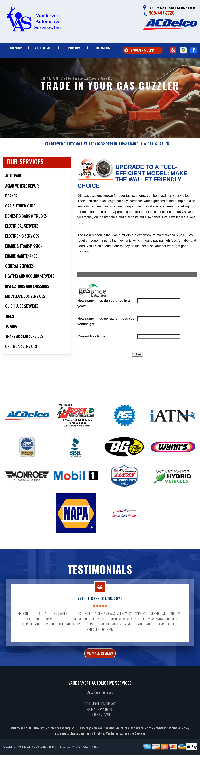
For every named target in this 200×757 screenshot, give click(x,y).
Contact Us (102, 47)
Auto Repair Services (100, 710)
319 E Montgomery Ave (75, 78)
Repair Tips (73, 47)
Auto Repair (43, 47)
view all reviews (100, 671)
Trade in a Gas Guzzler (149, 161)
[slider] (100, 622)
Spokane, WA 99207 (101, 78)
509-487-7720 (161, 12)
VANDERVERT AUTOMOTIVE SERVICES (74, 161)
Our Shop (15, 47)
